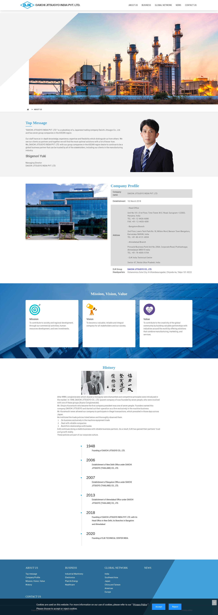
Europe (108, 592)
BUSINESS (146, 5)
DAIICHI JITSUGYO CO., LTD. (139, 269)
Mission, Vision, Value (109, 294)
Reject (175, 606)
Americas (109, 588)
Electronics (70, 577)
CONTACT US (191, 5)
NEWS (178, 5)
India (107, 574)
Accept (158, 606)
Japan (107, 581)
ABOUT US (133, 5)
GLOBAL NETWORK (163, 5)
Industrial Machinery (74, 574)
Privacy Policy (140, 604)
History (109, 367)
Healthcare (70, 585)
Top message (31, 574)
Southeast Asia (111, 577)
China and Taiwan (112, 585)
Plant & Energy (71, 581)
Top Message (36, 123)
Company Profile (125, 186)
